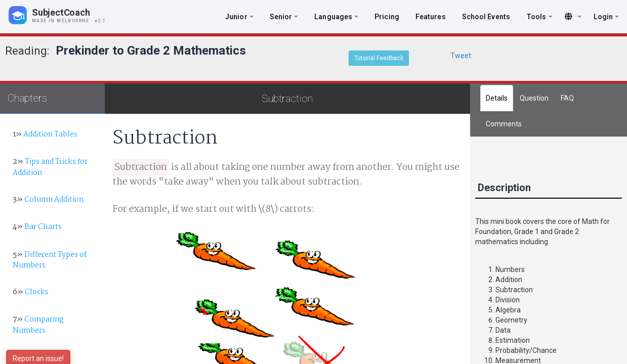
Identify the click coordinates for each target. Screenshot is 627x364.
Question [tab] (534, 98)
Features (430, 17)
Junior (239, 17)
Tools (539, 17)
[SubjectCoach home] (66, 15)
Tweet (460, 56)
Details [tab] (497, 98)
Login (606, 17)
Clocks (31, 292)
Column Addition (48, 200)
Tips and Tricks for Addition (50, 167)
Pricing (386, 17)
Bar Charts (37, 227)
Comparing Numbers (38, 324)
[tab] (503, 124)
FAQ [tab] (567, 98)
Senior (284, 17)
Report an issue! (38, 358)
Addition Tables (45, 134)
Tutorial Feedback (378, 58)
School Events (486, 17)
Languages (336, 17)
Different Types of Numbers (50, 260)
